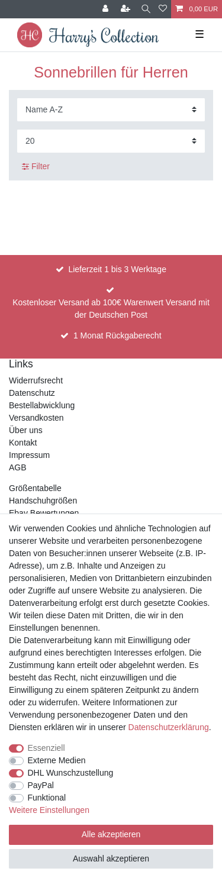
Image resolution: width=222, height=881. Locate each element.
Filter (36, 166)
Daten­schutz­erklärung (168, 727)
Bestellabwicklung (42, 405)
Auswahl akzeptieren (111, 858)
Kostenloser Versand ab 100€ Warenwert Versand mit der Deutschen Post (111, 309)
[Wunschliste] (163, 9)
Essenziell (46, 748)
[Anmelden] (106, 9)
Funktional (47, 797)
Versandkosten (36, 417)
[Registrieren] (127, 9)
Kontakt (23, 442)
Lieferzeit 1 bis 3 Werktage (117, 269)
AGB (18, 467)
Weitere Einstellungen (49, 810)
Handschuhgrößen (43, 500)
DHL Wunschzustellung (71, 772)
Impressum (29, 455)
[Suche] (146, 9)
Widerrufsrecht (36, 380)
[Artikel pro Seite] (111, 141)
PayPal (41, 785)
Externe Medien (57, 760)
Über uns (26, 430)
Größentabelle (35, 488)
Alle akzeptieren (111, 834)
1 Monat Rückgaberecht (117, 335)
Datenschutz (32, 393)
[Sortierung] (111, 109)
